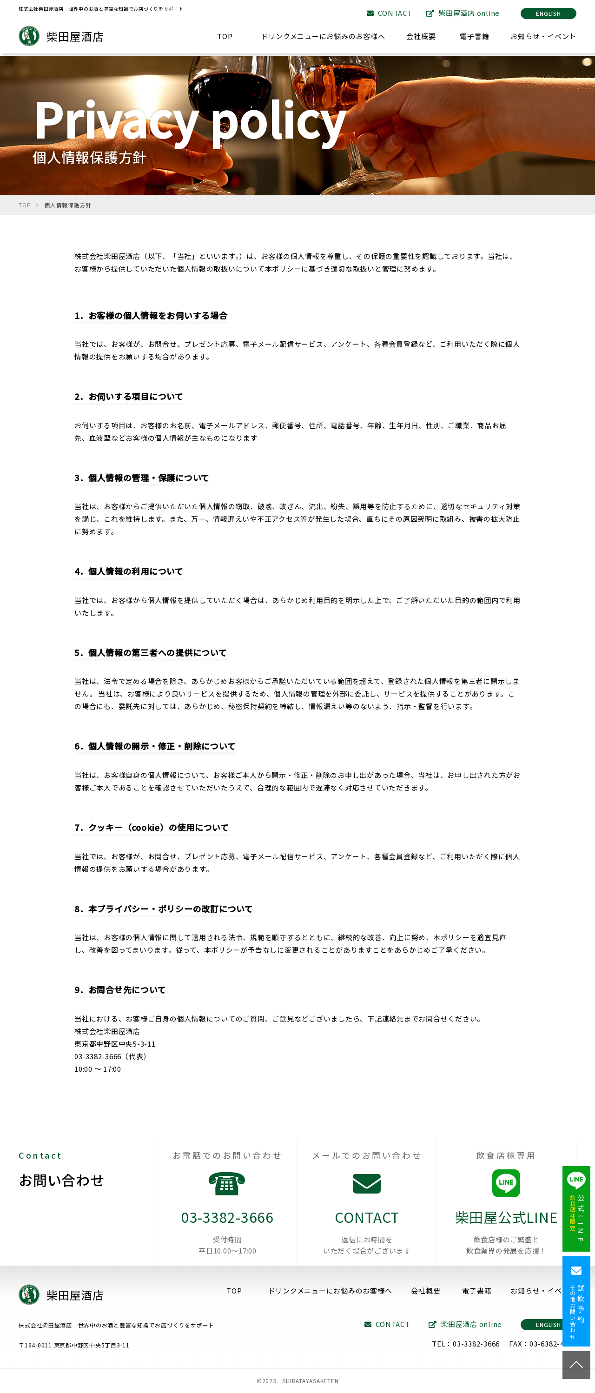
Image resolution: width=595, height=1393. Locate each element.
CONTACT (389, 13)
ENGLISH (548, 13)
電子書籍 (474, 36)
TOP (224, 36)
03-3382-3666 (227, 1231)
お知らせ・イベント (543, 36)
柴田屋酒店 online (463, 13)
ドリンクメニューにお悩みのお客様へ (323, 36)
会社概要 (421, 36)
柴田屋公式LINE (506, 1231)
